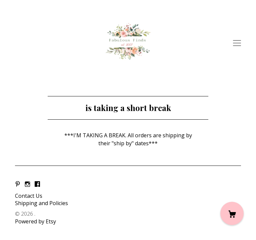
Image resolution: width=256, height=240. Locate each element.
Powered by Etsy (35, 221)
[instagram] (27, 184)
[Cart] (232, 213)
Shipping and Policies (41, 203)
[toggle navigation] (237, 43)
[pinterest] (17, 184)
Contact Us (28, 195)
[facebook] (37, 184)
